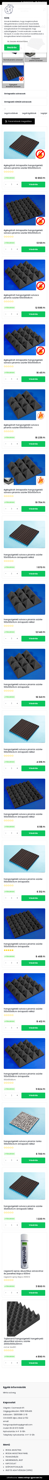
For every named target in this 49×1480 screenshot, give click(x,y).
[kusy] (11, 184)
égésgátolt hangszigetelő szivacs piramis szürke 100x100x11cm (21, 426)
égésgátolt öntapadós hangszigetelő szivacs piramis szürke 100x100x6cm (23, 231)
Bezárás (11, 47)
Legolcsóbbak (11, 113)
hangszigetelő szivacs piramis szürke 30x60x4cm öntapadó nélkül (23, 1207)
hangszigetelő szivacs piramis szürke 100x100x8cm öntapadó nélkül (23, 1010)
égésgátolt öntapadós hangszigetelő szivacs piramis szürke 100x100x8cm (23, 361)
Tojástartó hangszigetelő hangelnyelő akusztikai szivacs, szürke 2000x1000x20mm (23, 1341)
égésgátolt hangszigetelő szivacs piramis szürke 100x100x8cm (21, 296)
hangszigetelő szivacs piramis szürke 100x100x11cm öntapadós (23, 685)
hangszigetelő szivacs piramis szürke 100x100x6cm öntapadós (23, 945)
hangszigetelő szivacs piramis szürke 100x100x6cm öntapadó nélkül (23, 815)
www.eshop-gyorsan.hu (30, 1477)
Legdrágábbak (29, 113)
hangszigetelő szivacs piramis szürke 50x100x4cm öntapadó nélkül (23, 556)
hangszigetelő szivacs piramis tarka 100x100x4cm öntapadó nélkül (22, 1142)
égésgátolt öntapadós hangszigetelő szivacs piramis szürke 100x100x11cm (23, 491)
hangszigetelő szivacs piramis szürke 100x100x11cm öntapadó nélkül (23, 620)
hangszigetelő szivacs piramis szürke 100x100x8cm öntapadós (23, 1075)
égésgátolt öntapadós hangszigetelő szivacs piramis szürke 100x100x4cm (23, 166)
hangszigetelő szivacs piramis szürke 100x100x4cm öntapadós (23, 880)
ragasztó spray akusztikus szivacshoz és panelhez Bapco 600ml (23, 1272)
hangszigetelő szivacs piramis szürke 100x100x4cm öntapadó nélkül (23, 750)
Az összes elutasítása (17, 41)
